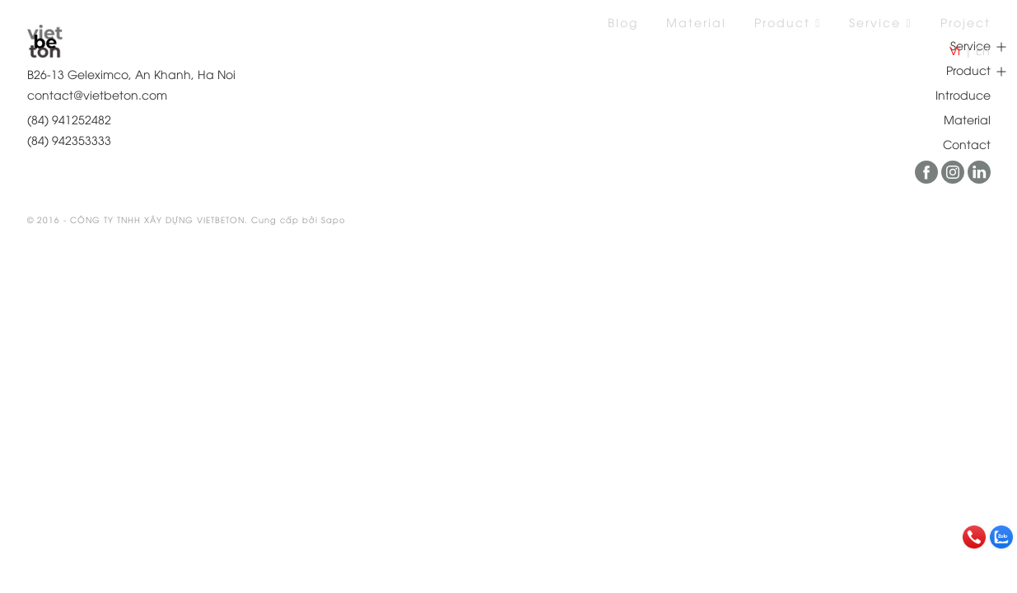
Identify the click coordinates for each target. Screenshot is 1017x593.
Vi (954, 50)
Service (880, 22)
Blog (623, 22)
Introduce (963, 94)
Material (696, 22)
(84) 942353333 (69, 139)
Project (965, 22)
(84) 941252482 (69, 119)
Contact (967, 144)
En (983, 50)
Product (787, 22)
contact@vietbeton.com (97, 94)
